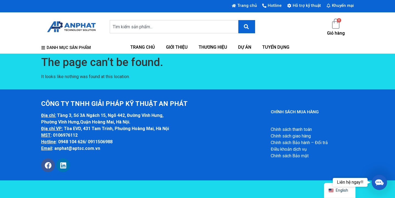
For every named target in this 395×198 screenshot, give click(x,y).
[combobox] (174, 26)
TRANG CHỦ (142, 47)
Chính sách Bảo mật (290, 155)
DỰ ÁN (244, 47)
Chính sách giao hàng (291, 136)
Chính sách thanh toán (291, 129)
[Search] (246, 26)
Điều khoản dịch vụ (289, 149)
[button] (379, 182)
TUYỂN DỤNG (275, 47)
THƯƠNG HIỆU (213, 47)
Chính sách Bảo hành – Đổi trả (299, 142)
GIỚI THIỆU (177, 47)
